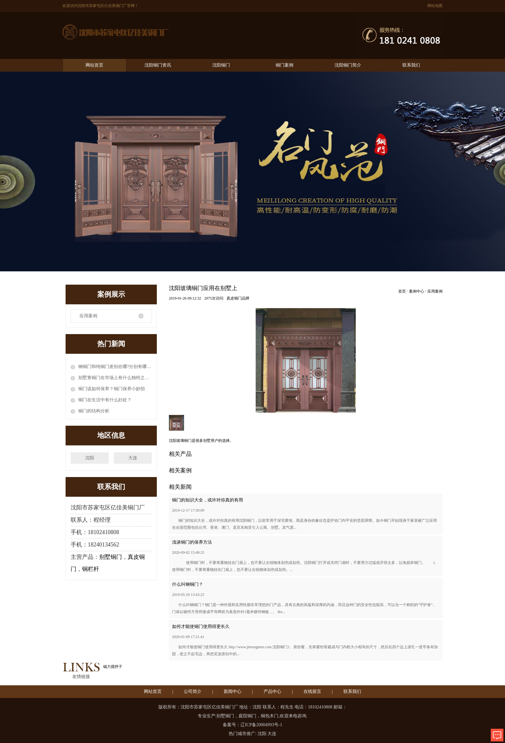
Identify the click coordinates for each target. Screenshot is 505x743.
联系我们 (411, 65)
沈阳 (89, 457)
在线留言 (312, 691)
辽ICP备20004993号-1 (261, 724)
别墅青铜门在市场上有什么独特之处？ (115, 377)
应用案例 (88, 315)
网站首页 (94, 65)
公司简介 (192, 691)
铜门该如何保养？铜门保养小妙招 (111, 388)
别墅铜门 (110, 557)
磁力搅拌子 (112, 666)
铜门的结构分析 (93, 411)
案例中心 (416, 291)
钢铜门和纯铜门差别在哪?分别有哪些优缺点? (115, 366)
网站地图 (435, 5)
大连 (132, 457)
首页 (402, 291)
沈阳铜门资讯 (157, 65)
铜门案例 (284, 65)
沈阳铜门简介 (348, 65)
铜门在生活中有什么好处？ (104, 399)
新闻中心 (232, 691)
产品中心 (272, 691)
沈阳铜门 (221, 65)
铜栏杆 (90, 569)
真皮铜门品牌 (238, 298)
